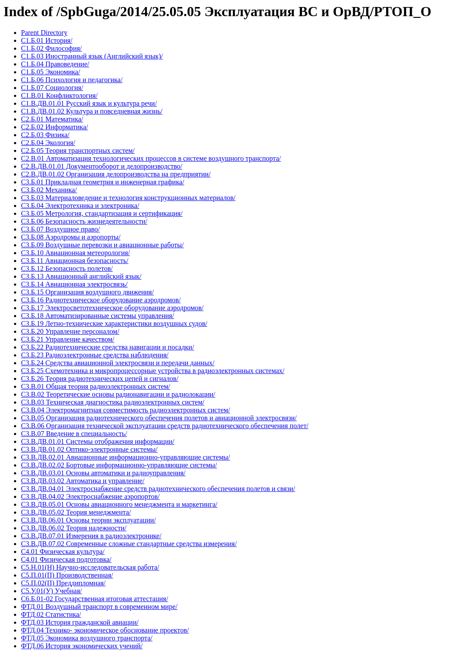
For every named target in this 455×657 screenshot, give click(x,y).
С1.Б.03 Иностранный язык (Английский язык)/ (92, 56)
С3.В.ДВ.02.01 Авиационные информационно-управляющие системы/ (125, 457)
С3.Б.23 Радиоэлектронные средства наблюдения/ (95, 355)
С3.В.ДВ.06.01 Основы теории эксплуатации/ (88, 520)
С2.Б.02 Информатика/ (54, 127)
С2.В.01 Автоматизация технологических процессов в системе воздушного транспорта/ (151, 158)
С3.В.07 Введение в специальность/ (74, 433)
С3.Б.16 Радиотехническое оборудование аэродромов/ (101, 300)
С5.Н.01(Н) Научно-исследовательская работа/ (90, 567)
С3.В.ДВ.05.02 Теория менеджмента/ (76, 512)
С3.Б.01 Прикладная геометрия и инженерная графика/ (102, 182)
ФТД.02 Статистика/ (51, 614)
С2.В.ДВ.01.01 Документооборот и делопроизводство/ (101, 166)
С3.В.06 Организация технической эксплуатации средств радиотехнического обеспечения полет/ (165, 425)
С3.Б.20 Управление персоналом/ (70, 331)
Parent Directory (44, 32)
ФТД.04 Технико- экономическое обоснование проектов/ (105, 630)
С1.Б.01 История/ (47, 40)
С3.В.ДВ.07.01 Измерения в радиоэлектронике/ (91, 535)
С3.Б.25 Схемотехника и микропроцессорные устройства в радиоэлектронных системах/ (153, 370)
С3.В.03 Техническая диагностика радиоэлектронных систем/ (113, 402)
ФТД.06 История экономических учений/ (81, 646)
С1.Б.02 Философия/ (51, 48)
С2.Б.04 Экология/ (48, 142)
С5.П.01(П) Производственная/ (67, 575)
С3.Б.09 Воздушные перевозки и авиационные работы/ (102, 245)
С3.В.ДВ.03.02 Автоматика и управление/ (82, 480)
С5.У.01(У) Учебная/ (51, 591)
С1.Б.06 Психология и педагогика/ (71, 79)
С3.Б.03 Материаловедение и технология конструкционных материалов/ (128, 197)
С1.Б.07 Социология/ (52, 87)
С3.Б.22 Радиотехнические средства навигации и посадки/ (107, 347)
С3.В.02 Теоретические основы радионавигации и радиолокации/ (118, 394)
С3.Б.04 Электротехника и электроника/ (80, 205)
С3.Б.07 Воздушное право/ (60, 229)
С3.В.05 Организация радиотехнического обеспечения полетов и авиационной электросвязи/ (159, 418)
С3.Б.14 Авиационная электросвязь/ (74, 284)
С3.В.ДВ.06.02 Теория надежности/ (73, 528)
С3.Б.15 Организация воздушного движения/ (87, 292)
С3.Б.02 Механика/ (49, 190)
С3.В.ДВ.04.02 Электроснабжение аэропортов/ (90, 496)
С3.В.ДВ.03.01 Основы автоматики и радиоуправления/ (103, 473)
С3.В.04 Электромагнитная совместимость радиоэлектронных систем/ (125, 410)
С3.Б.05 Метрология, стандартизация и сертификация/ (102, 213)
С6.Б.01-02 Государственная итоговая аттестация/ (94, 598)
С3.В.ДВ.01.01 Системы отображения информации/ (97, 441)
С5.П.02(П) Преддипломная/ (63, 583)
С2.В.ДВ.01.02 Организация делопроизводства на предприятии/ (116, 174)
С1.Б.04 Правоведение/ (55, 64)
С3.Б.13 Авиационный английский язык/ (81, 276)
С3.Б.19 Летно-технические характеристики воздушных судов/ (114, 323)
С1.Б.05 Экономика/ (50, 72)
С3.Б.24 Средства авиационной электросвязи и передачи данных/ (118, 363)
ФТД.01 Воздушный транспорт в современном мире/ (99, 606)
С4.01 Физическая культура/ (62, 551)
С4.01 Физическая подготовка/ (66, 559)
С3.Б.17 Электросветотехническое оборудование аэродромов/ (112, 307)
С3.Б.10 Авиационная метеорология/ (75, 252)
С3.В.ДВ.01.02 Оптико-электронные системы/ (89, 449)
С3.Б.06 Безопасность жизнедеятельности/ (84, 221)
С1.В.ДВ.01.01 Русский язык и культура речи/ (89, 103)
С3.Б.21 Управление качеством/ (67, 339)
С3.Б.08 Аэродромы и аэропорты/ (71, 237)
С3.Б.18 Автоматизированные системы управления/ (97, 315)
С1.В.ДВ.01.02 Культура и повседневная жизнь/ (92, 111)
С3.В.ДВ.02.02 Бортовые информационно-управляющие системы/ (119, 465)
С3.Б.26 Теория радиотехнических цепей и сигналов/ (99, 378)
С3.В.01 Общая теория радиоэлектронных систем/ (95, 386)
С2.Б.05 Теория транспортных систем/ (78, 150)
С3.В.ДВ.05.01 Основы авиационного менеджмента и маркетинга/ (119, 504)
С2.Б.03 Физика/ (45, 134)
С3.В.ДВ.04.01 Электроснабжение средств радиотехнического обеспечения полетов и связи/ (158, 488)
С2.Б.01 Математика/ (52, 119)
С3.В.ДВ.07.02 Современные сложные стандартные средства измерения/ (129, 543)
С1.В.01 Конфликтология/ (59, 95)
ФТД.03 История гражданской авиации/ (80, 622)
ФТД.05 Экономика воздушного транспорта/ (87, 638)
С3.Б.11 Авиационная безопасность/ (75, 260)
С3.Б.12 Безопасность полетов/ (67, 268)
